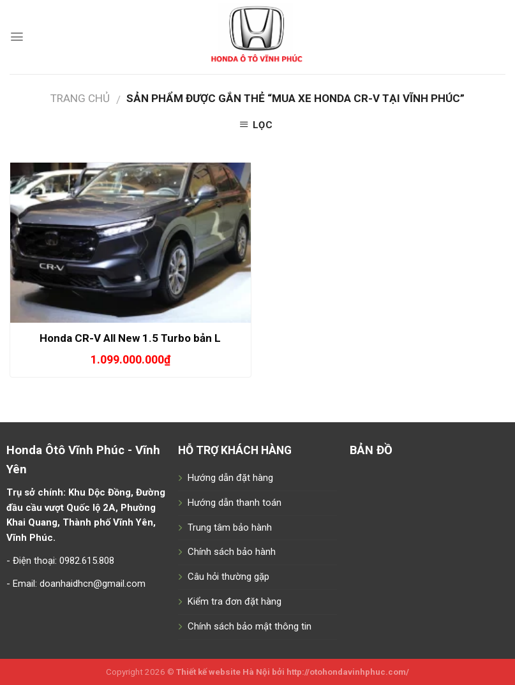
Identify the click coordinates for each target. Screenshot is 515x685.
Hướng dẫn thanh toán (234, 502)
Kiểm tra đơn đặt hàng (234, 601)
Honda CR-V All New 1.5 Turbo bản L (130, 338)
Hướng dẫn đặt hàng (230, 477)
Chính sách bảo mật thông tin (249, 626)
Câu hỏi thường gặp (228, 576)
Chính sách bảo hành (232, 551)
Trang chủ (80, 98)
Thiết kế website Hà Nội (223, 672)
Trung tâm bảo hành (230, 527)
